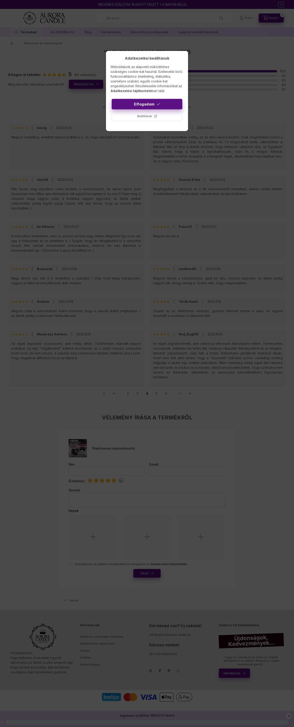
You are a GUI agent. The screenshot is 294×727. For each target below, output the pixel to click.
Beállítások (144, 116)
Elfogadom (144, 104)
